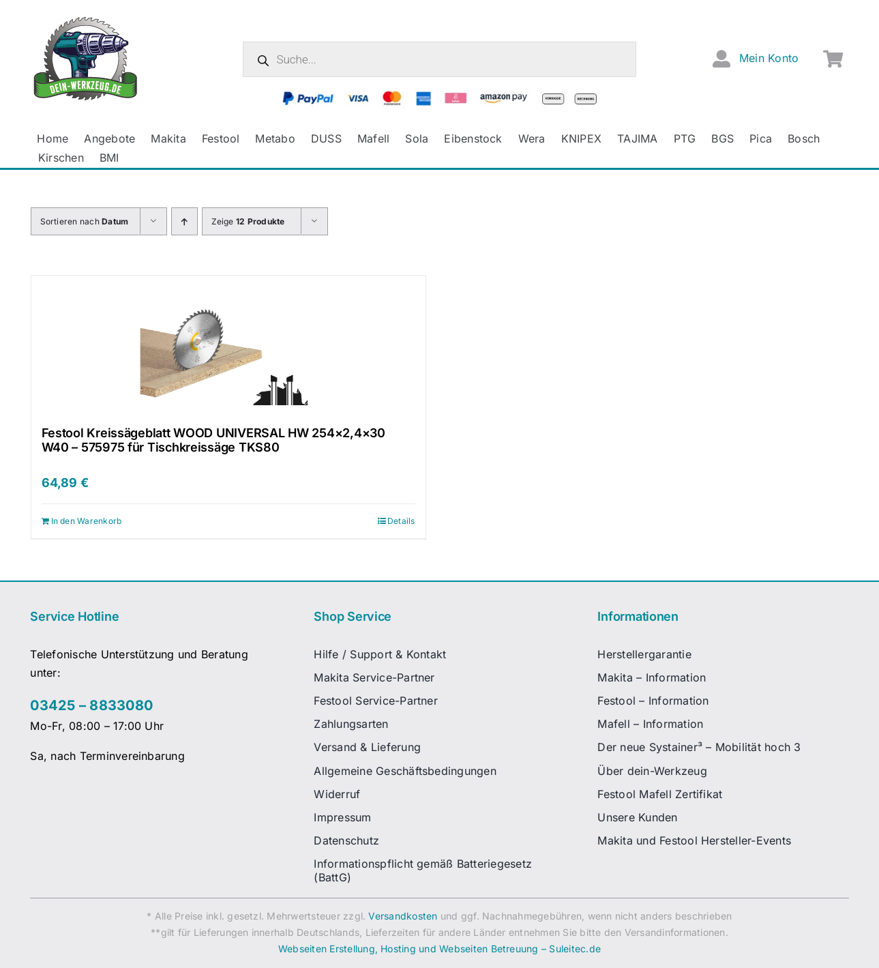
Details (401, 521)
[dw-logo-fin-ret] (85, 20)
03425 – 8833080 (91, 705)
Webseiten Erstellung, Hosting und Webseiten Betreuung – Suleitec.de (439, 948)
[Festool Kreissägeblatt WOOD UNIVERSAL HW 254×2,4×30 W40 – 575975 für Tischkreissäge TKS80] (228, 344)
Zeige (248, 221)
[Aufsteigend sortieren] (184, 221)
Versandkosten (402, 916)
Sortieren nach (84, 221)
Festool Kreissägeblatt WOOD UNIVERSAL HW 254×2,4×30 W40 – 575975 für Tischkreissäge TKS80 (213, 440)
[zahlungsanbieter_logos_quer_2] (439, 96)
